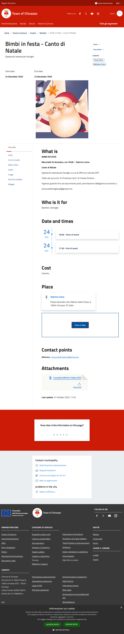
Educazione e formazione (72, 534)
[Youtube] (91, 13)
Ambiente (66, 547)
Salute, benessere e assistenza (75, 551)
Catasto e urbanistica (40, 556)
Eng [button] (119, 3)
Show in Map (80, 325)
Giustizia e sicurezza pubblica (74, 538)
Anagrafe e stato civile (41, 534)
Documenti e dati (8, 560)
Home (6, 32)
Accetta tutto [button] (53, 624)
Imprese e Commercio (41, 547)
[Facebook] (79, 13)
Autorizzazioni (68, 556)
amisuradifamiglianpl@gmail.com (65, 357)
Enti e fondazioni (8, 547)
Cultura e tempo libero (41, 538)
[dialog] (62, 619)
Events (33, 32)
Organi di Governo (8, 534)
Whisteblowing (68, 602)
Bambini (43, 32)
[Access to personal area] (104, 3)
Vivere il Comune (20, 32)
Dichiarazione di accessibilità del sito (75, 596)
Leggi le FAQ (37, 585)
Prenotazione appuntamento (43, 576)
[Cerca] (120, 13)
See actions (99, 49)
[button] (62, 630)
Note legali (66, 590)
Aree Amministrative (10, 538)
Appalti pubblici (38, 551)
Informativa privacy (70, 585)
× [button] (121, 608)
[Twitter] (85, 13)
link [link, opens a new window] (85, 619)
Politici (4, 551)
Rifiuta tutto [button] (72, 624)
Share (97, 44)
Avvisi (95, 543)
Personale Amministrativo (12, 556)
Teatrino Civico (57, 297)
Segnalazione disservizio (42, 581)
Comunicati (97, 538)
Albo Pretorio (67, 581)
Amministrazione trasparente (74, 576)
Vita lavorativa (38, 543)
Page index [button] (12, 147)
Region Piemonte (8, 3)
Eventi (95, 559)
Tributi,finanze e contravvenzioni (75, 543)
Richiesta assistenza (40, 590)
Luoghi (96, 555)
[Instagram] (97, 13)
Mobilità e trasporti (40, 564)
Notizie (96, 534)
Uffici (3, 543)
